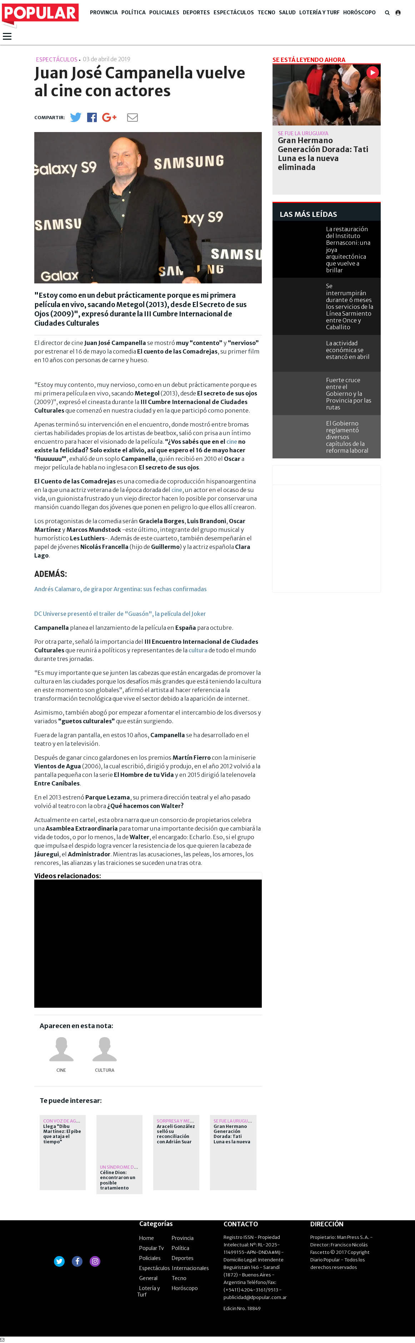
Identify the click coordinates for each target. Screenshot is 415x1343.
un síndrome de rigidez (127, 1167)
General (148, 1278)
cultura (198, 650)
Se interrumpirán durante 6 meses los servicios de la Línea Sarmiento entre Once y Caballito (349, 306)
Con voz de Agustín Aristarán (78, 1121)
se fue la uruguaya (234, 1121)
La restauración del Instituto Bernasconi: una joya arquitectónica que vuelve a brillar (348, 249)
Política (133, 12)
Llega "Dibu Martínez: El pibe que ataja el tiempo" (62, 1134)
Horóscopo (359, 12)
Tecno (266, 12)
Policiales (164, 12)
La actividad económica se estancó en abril (348, 350)
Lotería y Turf (319, 12)
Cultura (104, 1070)
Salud (287, 12)
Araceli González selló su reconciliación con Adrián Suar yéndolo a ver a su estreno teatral (176, 1142)
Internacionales (190, 1268)
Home (146, 1238)
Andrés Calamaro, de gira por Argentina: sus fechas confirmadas (120, 589)
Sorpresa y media (177, 1121)
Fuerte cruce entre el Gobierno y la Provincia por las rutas (348, 393)
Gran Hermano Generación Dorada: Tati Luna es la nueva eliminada (232, 1137)
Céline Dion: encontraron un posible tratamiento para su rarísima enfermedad (118, 1185)
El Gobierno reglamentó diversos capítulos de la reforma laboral (347, 437)
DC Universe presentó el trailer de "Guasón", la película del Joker (120, 613)
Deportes (196, 12)
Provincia (104, 12)
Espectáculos (234, 12)
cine (231, 441)
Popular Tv (151, 1248)
